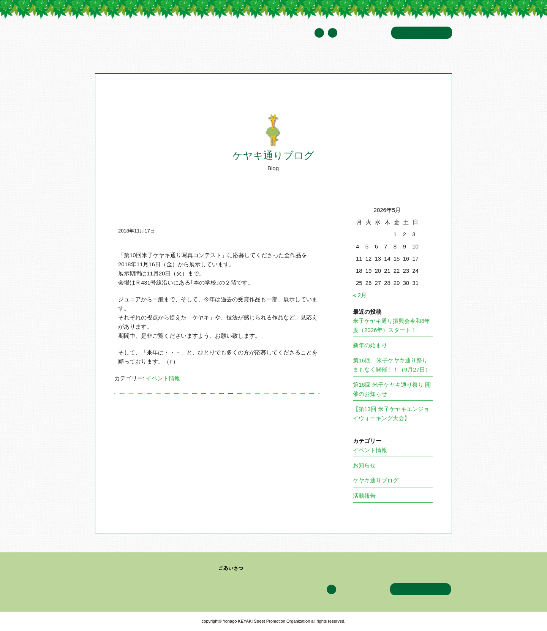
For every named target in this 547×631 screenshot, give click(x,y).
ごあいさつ (231, 568)
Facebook (332, 33)
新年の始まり (370, 345)
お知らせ (364, 465)
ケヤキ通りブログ (336, 58)
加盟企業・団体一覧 (243, 58)
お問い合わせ (421, 33)
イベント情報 (292, 58)
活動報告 (364, 495)
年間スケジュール (364, 33)
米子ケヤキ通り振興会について (171, 58)
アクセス (375, 58)
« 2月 (360, 295)
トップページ (110, 58)
